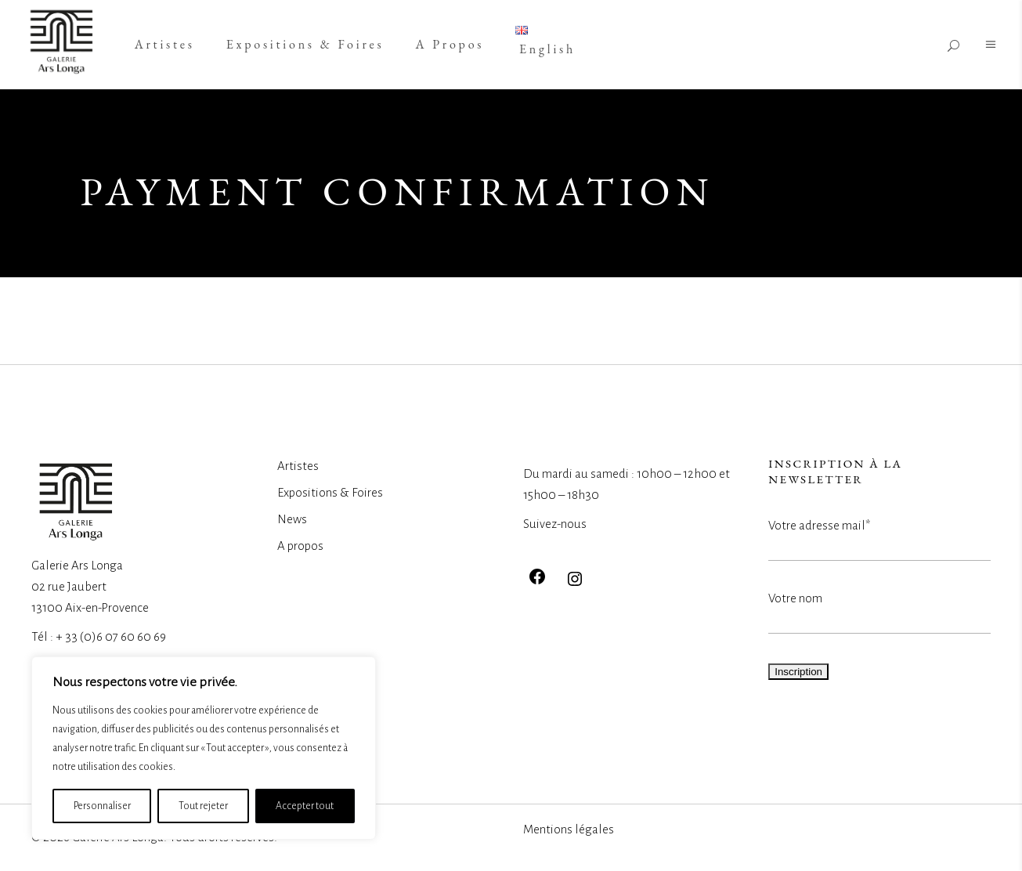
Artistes (298, 465)
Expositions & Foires (330, 492)
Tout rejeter (203, 806)
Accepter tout (305, 806)
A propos (300, 545)
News (292, 519)
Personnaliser (102, 806)
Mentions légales (568, 829)
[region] (203, 748)
